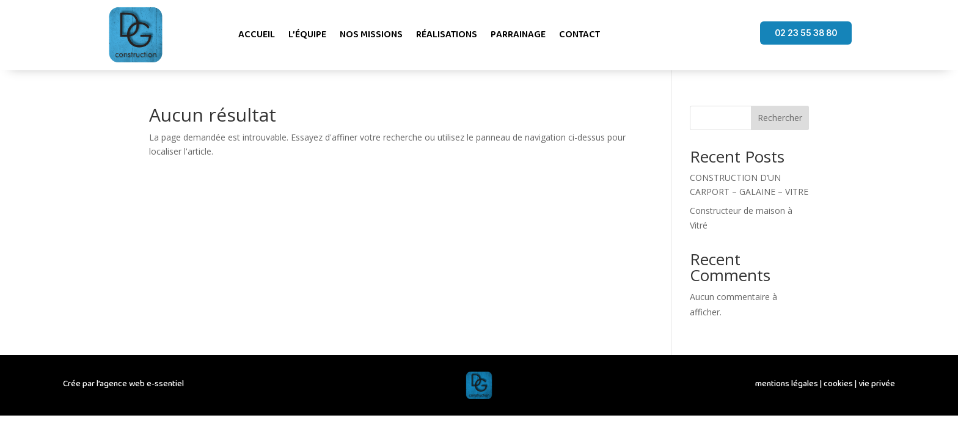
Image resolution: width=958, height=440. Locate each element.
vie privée (876, 384)
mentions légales (786, 384)
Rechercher (780, 117)
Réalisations (446, 34)
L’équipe (307, 34)
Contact (579, 34)
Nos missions (371, 34)
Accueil (256, 34)
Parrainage (518, 34)
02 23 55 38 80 (806, 33)
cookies (838, 384)
